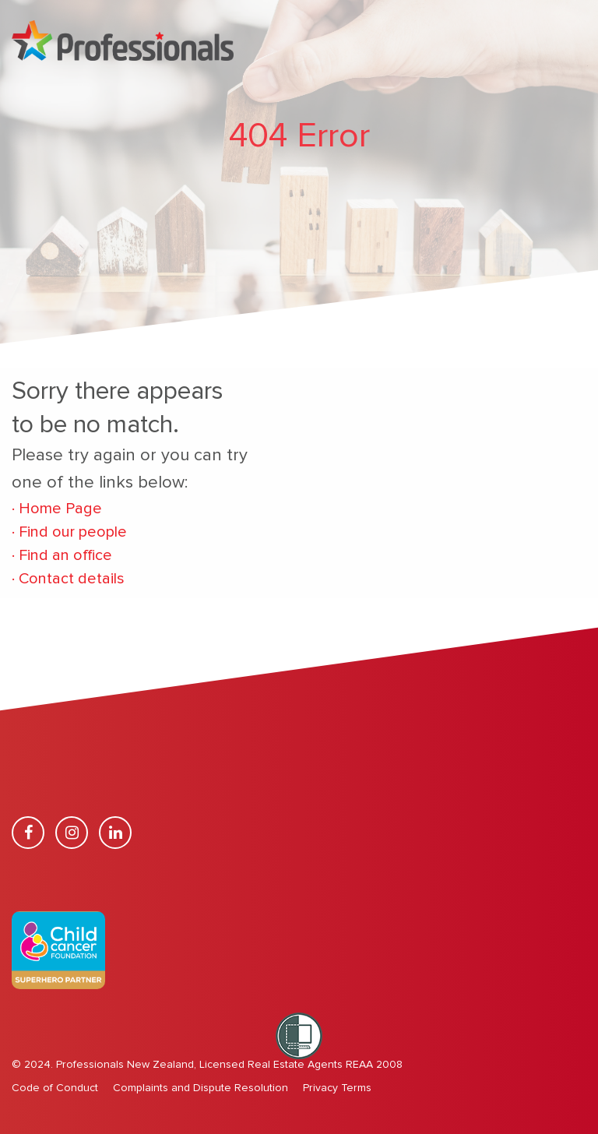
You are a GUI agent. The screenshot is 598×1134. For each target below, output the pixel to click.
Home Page (57, 508)
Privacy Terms (337, 1088)
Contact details (68, 578)
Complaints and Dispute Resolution (200, 1088)
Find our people (73, 532)
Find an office (62, 555)
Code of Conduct (55, 1088)
